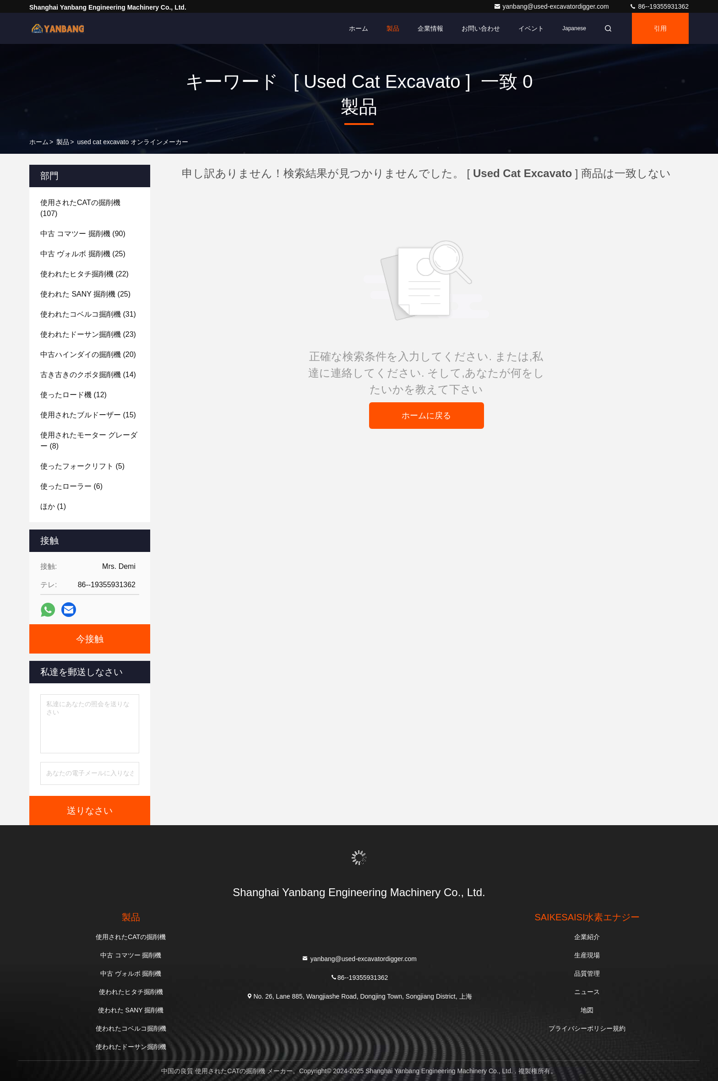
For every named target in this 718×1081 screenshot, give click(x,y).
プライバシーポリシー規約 (587, 1028)
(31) (88, 314)
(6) (71, 486)
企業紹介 (587, 936)
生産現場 (587, 955)
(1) (53, 506)
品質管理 (587, 973)
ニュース (587, 991)
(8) (88, 440)
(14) (88, 374)
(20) (88, 354)
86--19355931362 (659, 6)
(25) (82, 254)
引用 (660, 28)
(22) (84, 274)
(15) (88, 415)
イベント (531, 28)
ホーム (358, 28)
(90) (82, 234)
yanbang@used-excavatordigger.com (552, 6)
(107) (80, 208)
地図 (587, 1010)
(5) (82, 466)
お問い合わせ (481, 28)
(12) (73, 395)
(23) (88, 334)
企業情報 (430, 28)
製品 (392, 28)
